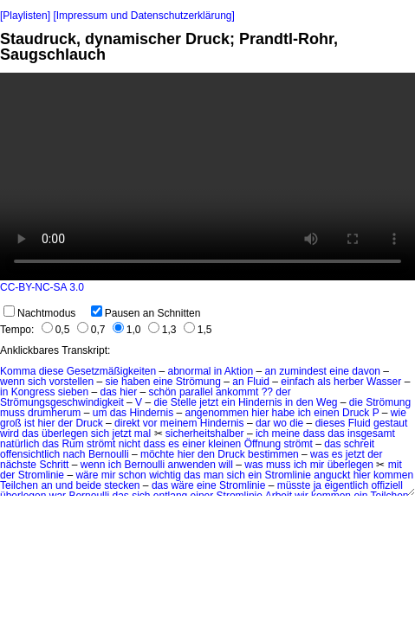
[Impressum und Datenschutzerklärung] (143, 16)
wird (9, 433)
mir (317, 465)
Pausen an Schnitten (146, 313)
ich (304, 413)
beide (88, 485)
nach (74, 454)
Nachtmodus (39, 313)
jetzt (208, 402)
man (214, 475)
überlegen (65, 433)
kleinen (224, 444)
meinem (179, 423)
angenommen (216, 413)
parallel (196, 392)
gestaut (390, 423)
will (225, 465)
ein (229, 402)
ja (317, 485)
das (108, 392)
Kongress (33, 392)
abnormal (189, 371)
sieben (73, 392)
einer (193, 444)
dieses (330, 423)
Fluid (258, 382)
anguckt (332, 475)
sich (37, 382)
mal (142, 433)
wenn (12, 382)
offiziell (386, 485)
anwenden (192, 465)
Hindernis (260, 402)
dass (314, 433)
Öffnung (262, 444)
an (270, 371)
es (173, 444)
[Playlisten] (25, 16)
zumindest (303, 371)
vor (150, 423)
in (218, 371)
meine (286, 433)
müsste (294, 485)
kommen (393, 475)
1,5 (198, 330)
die (160, 402)
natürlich (19, 444)
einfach (297, 382)
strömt (101, 444)
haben (135, 382)
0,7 (91, 330)
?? (267, 392)
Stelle (184, 402)
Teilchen (19, 485)
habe (283, 413)
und (64, 485)
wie (398, 413)
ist (29, 423)
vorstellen (71, 382)
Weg (326, 402)
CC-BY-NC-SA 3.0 (42, 287)
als (323, 382)
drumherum (54, 413)
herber (349, 382)
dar (263, 423)
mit (395, 465)
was (319, 454)
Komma (18, 371)
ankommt (237, 392)
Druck (355, 413)
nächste (18, 465)
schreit (359, 444)
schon (132, 475)
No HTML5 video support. (207, 176)
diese (51, 371)
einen (326, 413)
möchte (157, 454)
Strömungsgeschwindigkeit (62, 402)
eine (339, 371)
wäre (86, 475)
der (283, 392)
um (100, 413)
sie (111, 382)
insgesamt (371, 433)
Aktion (238, 371)
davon (366, 371)
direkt (126, 423)
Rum (72, 444)
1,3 (162, 330)
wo (280, 423)
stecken (121, 485)
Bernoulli (108, 454)
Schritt (53, 465)
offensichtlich (30, 454)
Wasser (383, 382)
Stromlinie (41, 475)
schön (163, 392)
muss (12, 413)
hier (128, 392)
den (305, 402)
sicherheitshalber (204, 433)
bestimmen (273, 454)
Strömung (198, 382)
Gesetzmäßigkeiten (111, 371)
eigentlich (346, 485)
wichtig (165, 475)
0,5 (56, 330)
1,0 (127, 330)
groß (11, 423)
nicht (129, 444)
